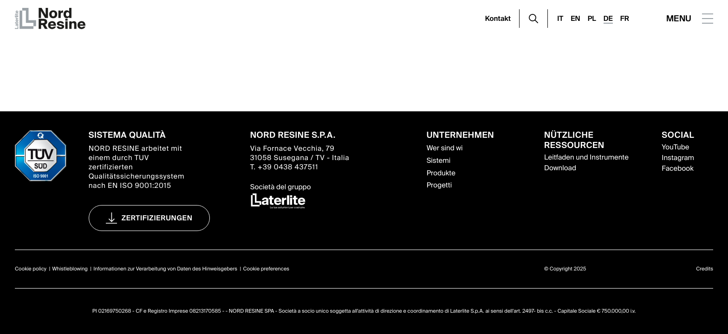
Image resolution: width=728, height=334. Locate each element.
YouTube (675, 147)
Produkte (441, 173)
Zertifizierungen (157, 218)
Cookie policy (30, 269)
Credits (704, 269)
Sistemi (439, 160)
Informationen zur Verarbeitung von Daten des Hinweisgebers (165, 269)
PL (592, 18)
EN (575, 18)
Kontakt (498, 18)
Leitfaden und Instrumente (586, 157)
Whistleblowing (70, 269)
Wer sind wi (445, 148)
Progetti (439, 185)
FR (624, 18)
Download (560, 168)
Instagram (678, 157)
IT (560, 18)
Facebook (677, 168)
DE (608, 18)
